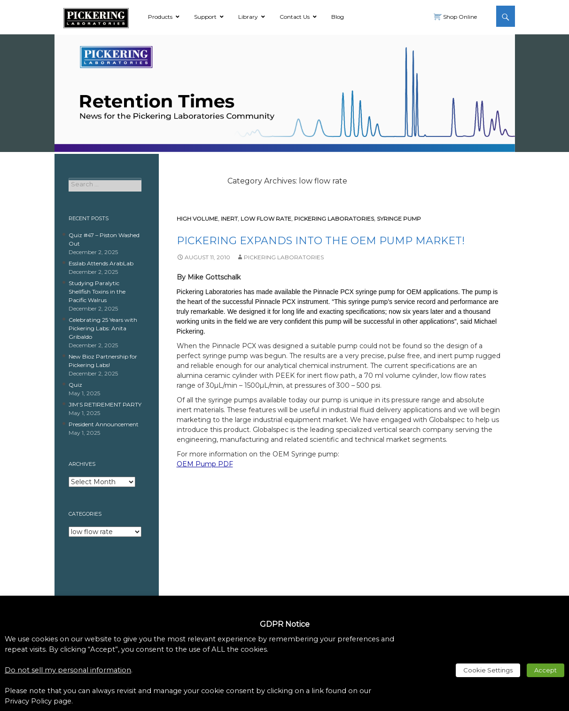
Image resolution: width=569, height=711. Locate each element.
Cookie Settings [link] (488, 670)
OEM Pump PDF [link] (205, 464)
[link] (96, 16)
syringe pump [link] (399, 218)
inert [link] (229, 218)
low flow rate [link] (266, 218)
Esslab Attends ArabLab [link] (101, 263)
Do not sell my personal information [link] (68, 670)
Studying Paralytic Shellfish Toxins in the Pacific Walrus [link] (97, 292)
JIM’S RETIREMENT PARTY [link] (105, 404)
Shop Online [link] (459, 16)
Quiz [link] (75, 384)
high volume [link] (197, 218)
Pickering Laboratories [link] (284, 257)
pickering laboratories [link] (334, 218)
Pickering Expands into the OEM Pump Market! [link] (321, 240)
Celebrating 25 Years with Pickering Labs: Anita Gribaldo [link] (103, 328)
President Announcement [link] (104, 424)
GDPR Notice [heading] (285, 624)
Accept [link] (545, 670)
